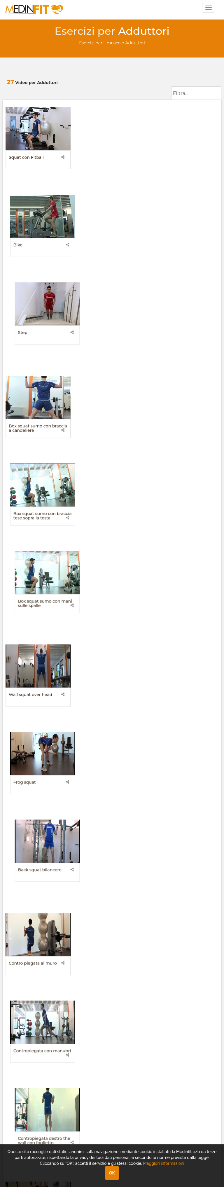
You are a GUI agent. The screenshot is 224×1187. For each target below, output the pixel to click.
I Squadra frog (171, 811)
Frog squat (94, 344)
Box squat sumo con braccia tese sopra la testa (112, 253)
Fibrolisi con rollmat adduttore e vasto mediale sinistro (110, 629)
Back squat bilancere (178, 344)
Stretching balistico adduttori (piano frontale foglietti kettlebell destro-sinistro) (109, 818)
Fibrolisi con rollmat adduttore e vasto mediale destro (36, 629)
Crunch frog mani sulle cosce (180, 533)
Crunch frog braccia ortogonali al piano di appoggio (31, 535)
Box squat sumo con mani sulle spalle (183, 253)
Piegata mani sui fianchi (181, 624)
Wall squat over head (30, 344)
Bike (87, 157)
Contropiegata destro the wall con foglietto (182, 440)
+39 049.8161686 (27, 998)
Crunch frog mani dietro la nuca (110, 533)
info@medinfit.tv (28, 987)
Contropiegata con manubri (111, 437)
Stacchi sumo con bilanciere (185, 717)
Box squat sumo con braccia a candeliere (38, 253)
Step (161, 157)
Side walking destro (29, 717)
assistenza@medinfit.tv (34, 992)
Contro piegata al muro (33, 437)
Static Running (171, 904)
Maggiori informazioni (163, 1163)
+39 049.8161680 (27, 1004)
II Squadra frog (24, 904)
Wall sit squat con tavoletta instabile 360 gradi (111, 907)
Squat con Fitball (26, 157)
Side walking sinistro (104, 717)
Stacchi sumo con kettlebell (37, 811)
